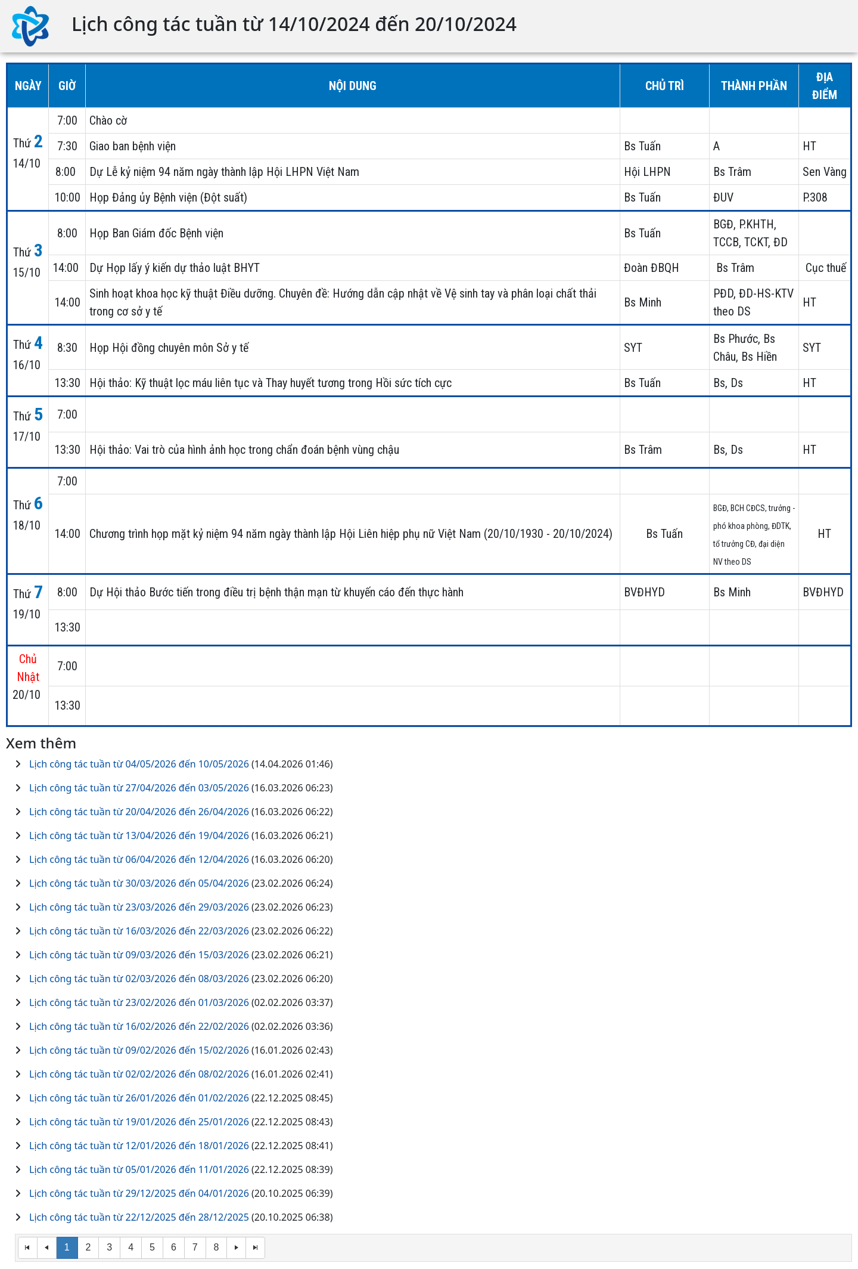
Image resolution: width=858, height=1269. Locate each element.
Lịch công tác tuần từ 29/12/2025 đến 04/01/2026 (139, 1193)
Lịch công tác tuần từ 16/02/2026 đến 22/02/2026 (139, 1026)
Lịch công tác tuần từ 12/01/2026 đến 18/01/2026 (139, 1145)
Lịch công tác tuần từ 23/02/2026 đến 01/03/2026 (139, 1002)
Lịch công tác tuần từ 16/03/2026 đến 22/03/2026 (139, 930)
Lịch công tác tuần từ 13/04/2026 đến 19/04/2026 (139, 835)
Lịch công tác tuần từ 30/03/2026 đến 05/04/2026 (139, 883)
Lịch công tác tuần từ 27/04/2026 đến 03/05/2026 (139, 787)
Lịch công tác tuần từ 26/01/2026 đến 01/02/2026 (139, 1097)
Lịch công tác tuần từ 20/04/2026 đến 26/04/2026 (139, 811)
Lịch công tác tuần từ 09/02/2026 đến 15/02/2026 (139, 1050)
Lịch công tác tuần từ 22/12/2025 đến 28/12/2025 (139, 1217)
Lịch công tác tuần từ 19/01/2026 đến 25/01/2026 (139, 1121)
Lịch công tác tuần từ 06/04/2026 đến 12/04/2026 (139, 859)
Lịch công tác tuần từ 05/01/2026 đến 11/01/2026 (139, 1169)
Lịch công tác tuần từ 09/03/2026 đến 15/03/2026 (139, 954)
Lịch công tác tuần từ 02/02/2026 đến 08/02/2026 (139, 1074)
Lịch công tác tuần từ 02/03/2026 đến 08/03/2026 (139, 978)
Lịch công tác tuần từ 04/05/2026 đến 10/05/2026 (139, 763)
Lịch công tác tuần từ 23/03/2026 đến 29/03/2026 (139, 907)
